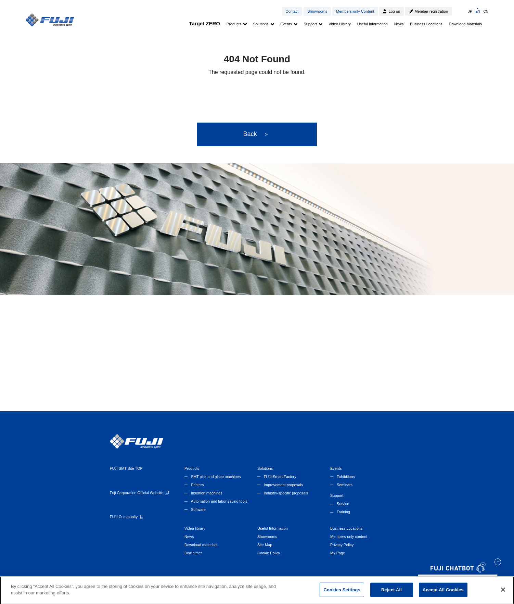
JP (470, 11)
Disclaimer (193, 553)
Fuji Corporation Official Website (136, 493)
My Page (337, 553)
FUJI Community (124, 517)
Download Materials (465, 24)
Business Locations (426, 24)
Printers (197, 485)
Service (343, 504)
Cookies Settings (341, 592)
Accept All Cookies (443, 592)
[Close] (503, 592)
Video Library (340, 24)
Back (255, 134)
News (399, 24)
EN (477, 11)
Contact (291, 11)
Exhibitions (346, 477)
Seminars (344, 485)
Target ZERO (204, 23)
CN (485, 11)
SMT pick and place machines (216, 477)
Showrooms (317, 11)
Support (310, 24)
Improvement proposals (283, 485)
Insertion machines (206, 493)
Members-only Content (355, 11)
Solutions (261, 24)
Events (286, 24)
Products (234, 24)
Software (198, 509)
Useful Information (372, 24)
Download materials (200, 545)
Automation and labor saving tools (219, 501)
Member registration (431, 11)
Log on (394, 11)
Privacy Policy (342, 545)
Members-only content (348, 536)
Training (343, 512)
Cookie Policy (268, 553)
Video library (194, 528)
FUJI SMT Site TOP (126, 468)
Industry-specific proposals (286, 493)
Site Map (264, 545)
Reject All (391, 592)
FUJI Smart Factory (280, 477)
